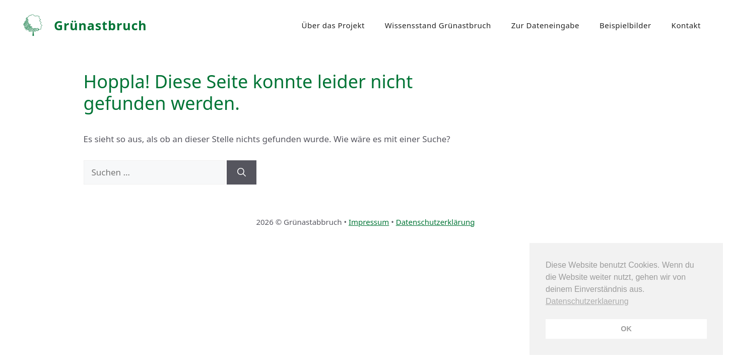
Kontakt (686, 25)
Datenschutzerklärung (435, 222)
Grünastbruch (100, 25)
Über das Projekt (333, 25)
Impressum (369, 222)
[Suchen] (241, 172)
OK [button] (626, 329)
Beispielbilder (625, 25)
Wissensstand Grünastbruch (438, 25)
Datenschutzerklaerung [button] (587, 301)
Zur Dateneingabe (545, 25)
